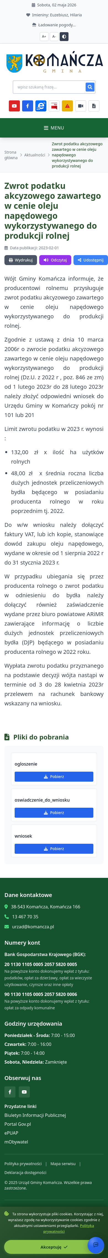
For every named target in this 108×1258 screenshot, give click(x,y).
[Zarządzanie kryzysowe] (67, 105)
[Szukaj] (90, 87)
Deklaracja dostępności (25, 1172)
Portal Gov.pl (17, 1124)
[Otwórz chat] (96, 1245)
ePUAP (11, 1133)
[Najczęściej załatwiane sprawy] (80, 105)
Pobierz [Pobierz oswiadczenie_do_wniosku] (54, 812)
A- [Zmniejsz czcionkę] (54, 36)
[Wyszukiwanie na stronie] (54, 87)
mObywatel (16, 1142)
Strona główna (11, 154)
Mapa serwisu (63, 1163)
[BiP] (54, 105)
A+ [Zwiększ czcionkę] (44, 36)
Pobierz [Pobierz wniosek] (54, 848)
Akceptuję (54, 1247)
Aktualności (34, 154)
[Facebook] (27, 105)
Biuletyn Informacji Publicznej (35, 1115)
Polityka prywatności (23, 1163)
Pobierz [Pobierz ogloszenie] (54, 776)
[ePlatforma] (40, 105)
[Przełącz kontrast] (64, 36)
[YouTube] (14, 105)
